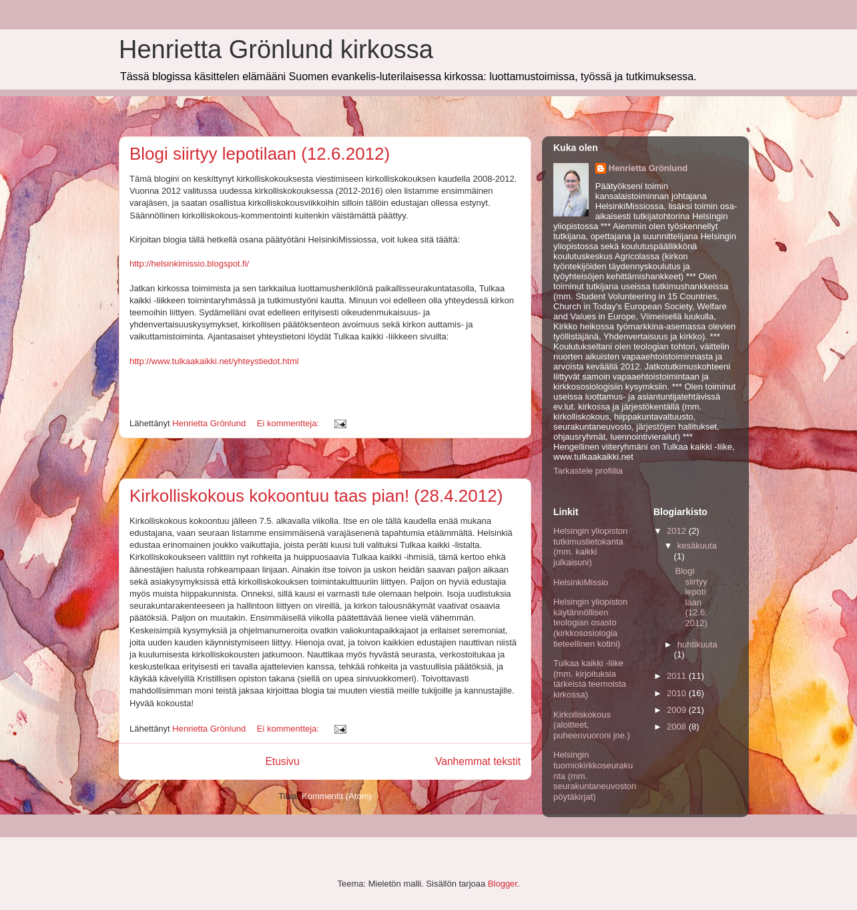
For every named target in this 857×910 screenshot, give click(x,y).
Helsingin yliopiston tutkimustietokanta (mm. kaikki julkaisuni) (590, 546)
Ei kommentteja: (289, 423)
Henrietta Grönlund (648, 168)
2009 (678, 710)
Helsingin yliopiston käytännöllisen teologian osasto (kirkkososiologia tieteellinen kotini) (590, 622)
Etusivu (282, 761)
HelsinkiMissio (580, 582)
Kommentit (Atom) (337, 796)
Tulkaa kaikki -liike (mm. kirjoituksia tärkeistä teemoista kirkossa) (589, 679)
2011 (678, 676)
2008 (678, 727)
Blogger (502, 884)
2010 (678, 693)
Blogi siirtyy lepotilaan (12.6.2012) (259, 154)
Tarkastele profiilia (588, 471)
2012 (678, 531)
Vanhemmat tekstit (478, 761)
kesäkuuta (697, 546)
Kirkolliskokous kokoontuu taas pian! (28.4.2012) (316, 496)
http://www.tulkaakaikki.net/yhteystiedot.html (214, 361)
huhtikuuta (697, 644)
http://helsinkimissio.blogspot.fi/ (189, 264)
